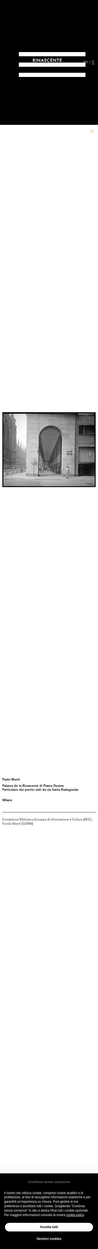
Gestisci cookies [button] (49, 1239)
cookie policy (75, 1215)
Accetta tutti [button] (49, 1227)
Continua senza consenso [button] (49, 1182)
